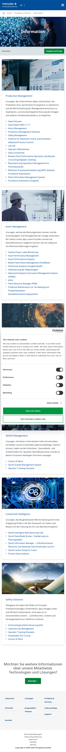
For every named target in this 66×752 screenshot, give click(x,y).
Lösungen (29, 698)
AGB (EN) (33, 742)
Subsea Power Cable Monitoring (23, 252)
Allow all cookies (33, 411)
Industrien (9, 698)
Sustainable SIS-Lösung (19, 635)
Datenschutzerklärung (33, 737)
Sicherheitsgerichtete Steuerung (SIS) (25, 625)
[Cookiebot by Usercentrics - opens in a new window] (52, 330)
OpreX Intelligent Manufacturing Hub (25, 532)
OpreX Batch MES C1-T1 (19, 124)
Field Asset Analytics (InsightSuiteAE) (25, 266)
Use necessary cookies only (33, 419)
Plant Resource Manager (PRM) (22, 283)
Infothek (9, 708)
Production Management (19, 95)
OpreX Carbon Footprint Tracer (22, 550)
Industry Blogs (50, 708)
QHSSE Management (17, 435)
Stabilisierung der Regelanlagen (23, 269)
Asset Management (16, 226)
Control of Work (15, 461)
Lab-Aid (11, 145)
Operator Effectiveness (18, 149)
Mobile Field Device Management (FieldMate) (29, 262)
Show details (52, 403)
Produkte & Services (22, 13)
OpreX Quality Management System (24, 464)
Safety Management (17, 135)
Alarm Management (17, 128)
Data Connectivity (16, 152)
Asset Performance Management (23, 255)
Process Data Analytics (18, 553)
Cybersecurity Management (21, 628)
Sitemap (33, 745)
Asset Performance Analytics (21, 259)
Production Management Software (24, 131)
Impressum (33, 739)
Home (9, 13)
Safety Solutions (14, 599)
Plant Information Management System (26, 177)
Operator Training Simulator (21, 468)
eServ (10, 280)
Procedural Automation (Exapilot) (23, 180)
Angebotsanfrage (54, 51)
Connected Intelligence (18, 514)
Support (48, 714)
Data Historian (15, 121)
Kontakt (32, 681)
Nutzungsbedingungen (33, 734)
